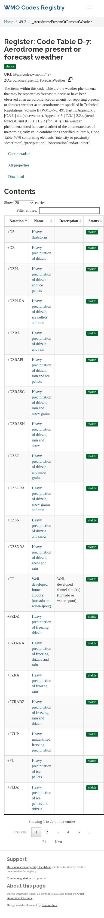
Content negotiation (19, 878)
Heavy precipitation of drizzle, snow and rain (41, 558)
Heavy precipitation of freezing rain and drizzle (41, 713)
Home (8, 22)
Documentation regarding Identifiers (29, 866)
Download (16, 177)
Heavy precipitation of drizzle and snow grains (41, 467)
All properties (18, 165)
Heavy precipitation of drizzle (41, 253)
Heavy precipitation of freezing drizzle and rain (41, 654)
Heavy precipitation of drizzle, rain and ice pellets (41, 371)
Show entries (24, 202)
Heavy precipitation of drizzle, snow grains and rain (41, 499)
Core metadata (19, 154)
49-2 (22, 22)
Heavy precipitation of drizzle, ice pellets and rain (41, 312)
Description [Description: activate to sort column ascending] (68, 221)
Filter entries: (58, 210)
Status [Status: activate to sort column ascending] (93, 221)
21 (44, 842)
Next (58, 842)
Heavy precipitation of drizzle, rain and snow (41, 435)
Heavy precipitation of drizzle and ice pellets (41, 280)
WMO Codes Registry (34, 7)
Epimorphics (49, 905)
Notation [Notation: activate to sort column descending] (17, 221)
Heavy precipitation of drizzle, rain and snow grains (41, 403)
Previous (20, 832)
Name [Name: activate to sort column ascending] (39, 221)
